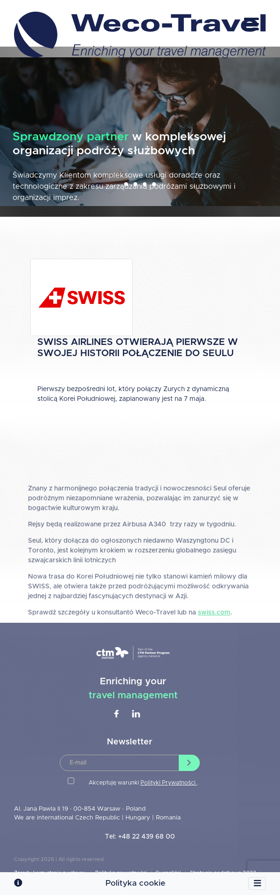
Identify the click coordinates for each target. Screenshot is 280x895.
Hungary (139, 818)
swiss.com (214, 641)
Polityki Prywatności (168, 782)
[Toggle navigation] (257, 883)
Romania (168, 818)
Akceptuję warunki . (143, 782)
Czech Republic (97, 818)
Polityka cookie (135, 883)
